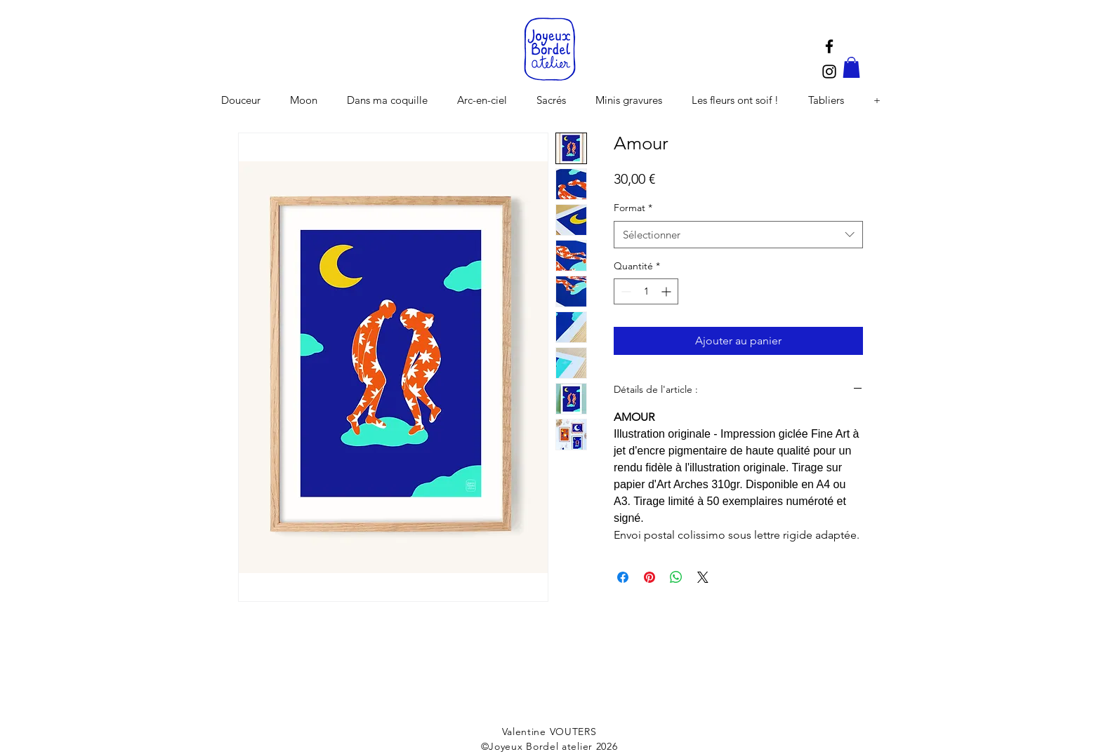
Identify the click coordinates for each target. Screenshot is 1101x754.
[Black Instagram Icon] (829, 71)
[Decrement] (624, 291)
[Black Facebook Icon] (829, 46)
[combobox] (738, 234)
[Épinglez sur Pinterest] (649, 577)
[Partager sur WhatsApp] (676, 577)
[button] (851, 67)
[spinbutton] (646, 291)
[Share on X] (702, 577)
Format (633, 207)
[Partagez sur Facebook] (622, 577)
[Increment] (667, 291)
